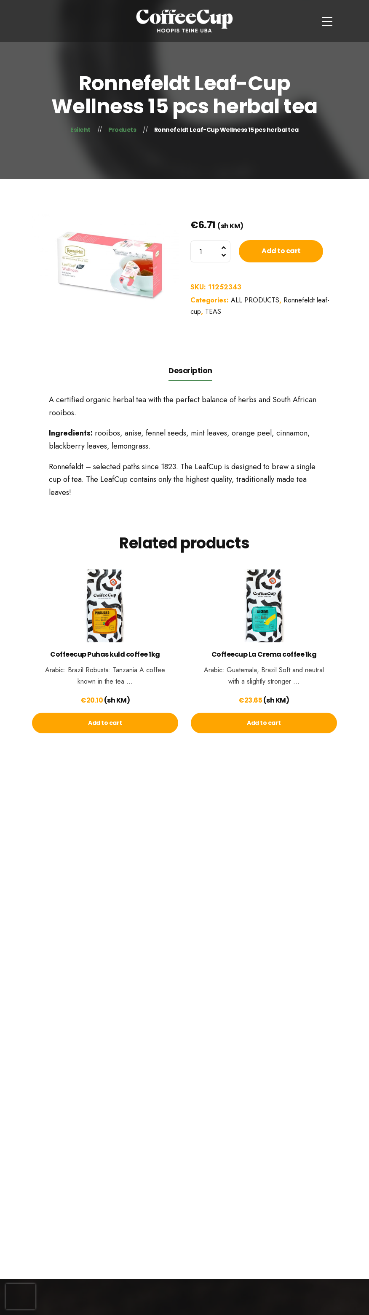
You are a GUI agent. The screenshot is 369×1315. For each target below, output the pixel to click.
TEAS (213, 311)
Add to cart (281, 251)
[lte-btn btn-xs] (105, 723)
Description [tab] (190, 370)
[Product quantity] (210, 251)
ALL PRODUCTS (255, 300)
